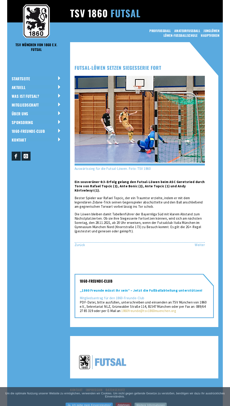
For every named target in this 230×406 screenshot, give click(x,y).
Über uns (20, 113)
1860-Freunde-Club (28, 131)
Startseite (21, 78)
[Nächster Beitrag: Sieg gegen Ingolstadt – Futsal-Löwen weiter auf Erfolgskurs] (200, 245)
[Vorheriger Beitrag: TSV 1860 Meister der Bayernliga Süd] (80, 245)
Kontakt (19, 140)
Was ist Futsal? (25, 96)
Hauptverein (210, 35)
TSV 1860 (105, 13)
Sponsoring (22, 122)
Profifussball (160, 30)
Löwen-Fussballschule (180, 35)
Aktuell (18, 87)
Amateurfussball (187, 30)
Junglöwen (211, 30)
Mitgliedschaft (25, 105)
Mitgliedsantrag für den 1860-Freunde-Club (112, 298)
